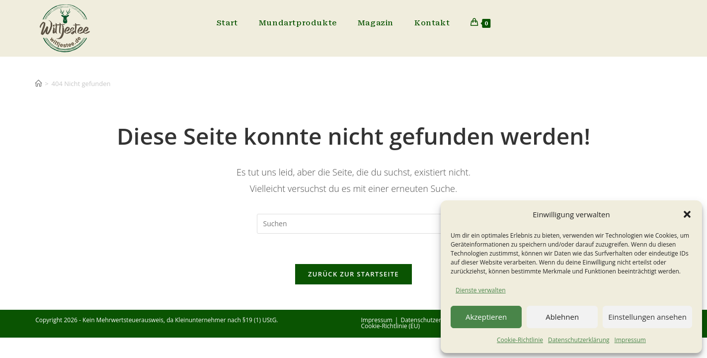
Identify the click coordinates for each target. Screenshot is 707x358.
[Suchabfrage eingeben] (354, 224)
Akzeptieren (486, 317)
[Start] (38, 83)
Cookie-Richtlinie (520, 340)
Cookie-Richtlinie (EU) (390, 326)
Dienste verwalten (481, 290)
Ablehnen (562, 317)
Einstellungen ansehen (647, 317)
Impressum (630, 340)
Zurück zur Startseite (353, 273)
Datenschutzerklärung (579, 340)
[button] (687, 214)
